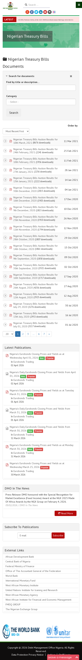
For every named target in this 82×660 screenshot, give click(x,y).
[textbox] (41, 102)
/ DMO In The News (28, 505)
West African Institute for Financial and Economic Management (38, 599)
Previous (7, 631)
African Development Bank (20, 556)
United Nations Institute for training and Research (31, 590)
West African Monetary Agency (22, 594)
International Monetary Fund (20, 580)
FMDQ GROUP (13, 604)
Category (11, 96)
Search (13, 113)
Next (74, 631)
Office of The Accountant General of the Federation (33, 571)
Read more (65, 513)
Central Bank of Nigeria (18, 561)
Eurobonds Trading (24, 361)
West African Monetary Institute (22, 585)
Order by (73, 125)
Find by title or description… (22, 82)
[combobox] (41, 102)
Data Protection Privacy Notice (28, 654)
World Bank (12, 575)
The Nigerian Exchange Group (22, 609)
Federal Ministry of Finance (20, 566)
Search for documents (21, 76)
